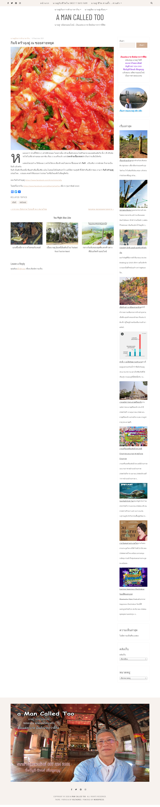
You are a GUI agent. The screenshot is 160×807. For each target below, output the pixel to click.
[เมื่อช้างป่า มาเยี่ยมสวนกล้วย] (133, 293)
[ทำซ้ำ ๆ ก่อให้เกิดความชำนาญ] (133, 348)
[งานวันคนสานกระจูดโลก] (133, 532)
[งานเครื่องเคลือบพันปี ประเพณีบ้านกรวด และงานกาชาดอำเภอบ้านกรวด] (133, 438)
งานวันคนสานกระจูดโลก (129, 545)
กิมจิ (14, 204)
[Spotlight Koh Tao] (133, 493)
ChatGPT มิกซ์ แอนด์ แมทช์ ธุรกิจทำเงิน (133, 252)
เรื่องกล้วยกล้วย (125, 163)
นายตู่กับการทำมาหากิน (67, 9)
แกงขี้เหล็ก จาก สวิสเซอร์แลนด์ (26, 249)
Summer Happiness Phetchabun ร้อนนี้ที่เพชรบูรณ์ (132, 593)
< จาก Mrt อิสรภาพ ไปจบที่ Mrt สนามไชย (29, 211)
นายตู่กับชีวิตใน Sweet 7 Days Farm (70, 3)
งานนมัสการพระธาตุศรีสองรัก (131, 404)
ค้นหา (122, 43)
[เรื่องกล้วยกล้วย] (133, 146)
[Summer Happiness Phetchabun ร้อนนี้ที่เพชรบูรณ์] (133, 579)
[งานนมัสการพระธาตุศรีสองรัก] (133, 392)
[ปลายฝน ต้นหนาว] (133, 196)
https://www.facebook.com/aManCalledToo (41, 188)
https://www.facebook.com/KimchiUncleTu (43, 182)
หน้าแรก (44, 3)
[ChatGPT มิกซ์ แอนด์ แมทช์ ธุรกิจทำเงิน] (133, 240)
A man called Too (80, 16)
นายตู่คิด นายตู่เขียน (95, 9)
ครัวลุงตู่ (23, 204)
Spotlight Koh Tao (127, 503)
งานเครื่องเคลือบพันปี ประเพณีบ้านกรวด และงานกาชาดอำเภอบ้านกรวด (131, 456)
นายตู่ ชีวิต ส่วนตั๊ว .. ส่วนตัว (105, 3)
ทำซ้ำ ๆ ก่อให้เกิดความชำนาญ (131, 364)
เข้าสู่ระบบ (21, 271)
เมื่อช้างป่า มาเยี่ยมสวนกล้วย (130, 309)
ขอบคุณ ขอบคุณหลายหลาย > (101, 211)
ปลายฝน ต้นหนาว (126, 212)
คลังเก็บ (123, 657)
